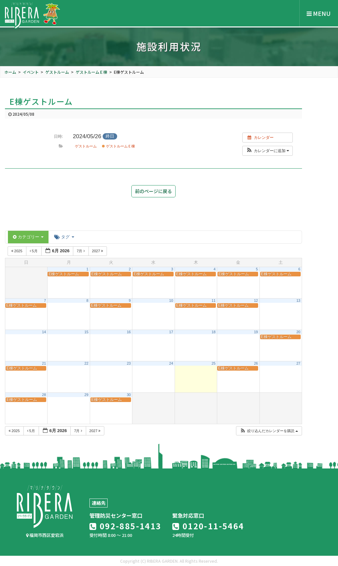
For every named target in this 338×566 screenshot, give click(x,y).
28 (44, 395)
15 (86, 332)
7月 (81, 251)
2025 (17, 251)
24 (171, 363)
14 (44, 332)
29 (86, 395)
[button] (267, 150)
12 (256, 301)
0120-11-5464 (208, 526)
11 (214, 301)
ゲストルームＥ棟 (118, 146)
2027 (98, 251)
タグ (64, 236)
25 (214, 363)
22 (86, 363)
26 (256, 363)
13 (298, 301)
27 (298, 363)
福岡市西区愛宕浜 (45, 535)
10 (171, 301)
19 (256, 332)
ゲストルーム (86, 146)
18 (214, 332)
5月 (34, 251)
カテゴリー (28, 236)
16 (129, 332)
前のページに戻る (153, 191)
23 (129, 363)
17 (171, 332)
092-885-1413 (125, 526)
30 (129, 395)
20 (298, 332)
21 (44, 363)
